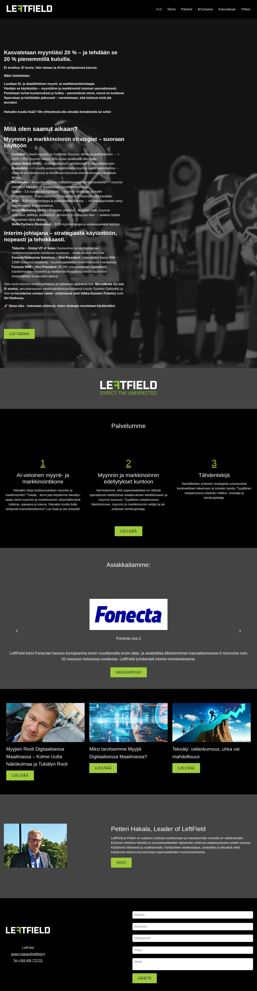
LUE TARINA (19, 334)
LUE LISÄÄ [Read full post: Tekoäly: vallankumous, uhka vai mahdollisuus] (186, 768)
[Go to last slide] (17, 631)
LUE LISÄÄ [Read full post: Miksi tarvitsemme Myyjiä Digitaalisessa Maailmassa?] (103, 768)
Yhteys (245, 9)
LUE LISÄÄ (128, 531)
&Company (205, 9)
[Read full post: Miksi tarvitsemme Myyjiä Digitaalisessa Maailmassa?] (128, 741)
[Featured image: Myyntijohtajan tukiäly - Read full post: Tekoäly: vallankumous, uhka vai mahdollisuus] (211, 741)
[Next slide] (240, 631)
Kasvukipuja (227, 9)
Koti (159, 9)
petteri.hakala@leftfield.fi (28, 954)
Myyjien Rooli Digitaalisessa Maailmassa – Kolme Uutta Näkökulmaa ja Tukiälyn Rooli (37, 756)
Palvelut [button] (186, 9)
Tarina (171, 9)
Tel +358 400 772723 (28, 960)
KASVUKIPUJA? (128, 672)
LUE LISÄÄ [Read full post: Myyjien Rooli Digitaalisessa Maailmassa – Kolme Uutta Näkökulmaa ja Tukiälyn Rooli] (20, 775)
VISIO (121, 862)
